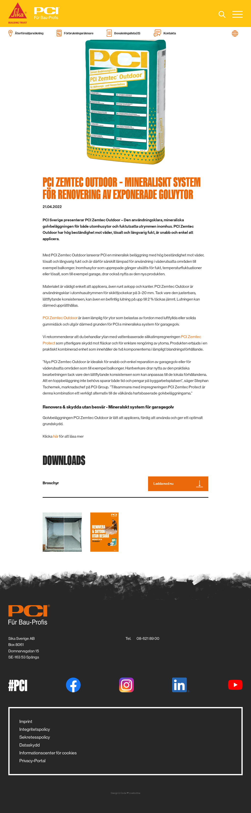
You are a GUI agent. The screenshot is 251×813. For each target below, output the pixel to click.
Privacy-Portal (32, 760)
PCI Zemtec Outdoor (60, 317)
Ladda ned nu (178, 483)
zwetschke (134, 793)
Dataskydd (29, 745)
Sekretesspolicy (34, 737)
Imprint (25, 721)
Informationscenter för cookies (48, 752)
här (55, 436)
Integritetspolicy (34, 729)
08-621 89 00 (148, 638)
